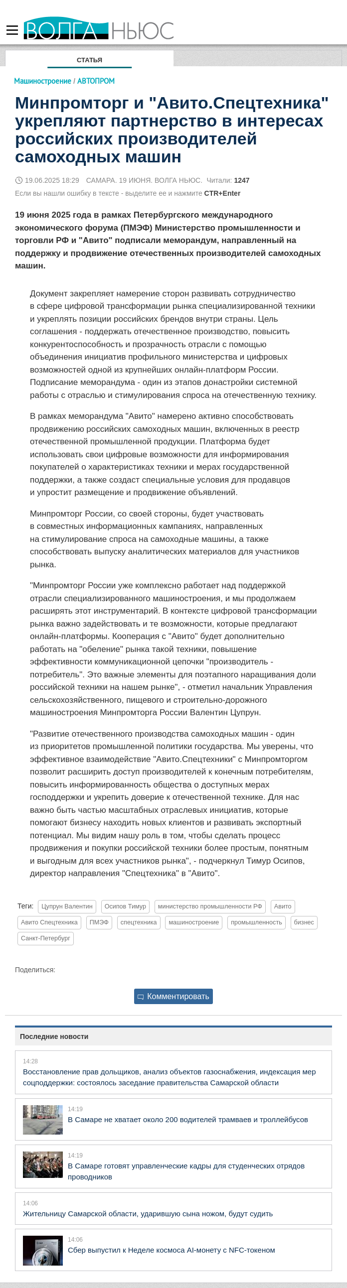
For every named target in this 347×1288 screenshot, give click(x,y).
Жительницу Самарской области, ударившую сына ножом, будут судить (148, 1213)
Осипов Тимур (125, 906)
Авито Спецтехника (49, 922)
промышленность (256, 922)
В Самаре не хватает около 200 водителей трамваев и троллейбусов (188, 1119)
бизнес (304, 922)
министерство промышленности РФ (210, 906)
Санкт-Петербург (45, 938)
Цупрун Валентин (67, 906)
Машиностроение (42, 81)
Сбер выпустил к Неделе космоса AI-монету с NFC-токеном (171, 1250)
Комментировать (173, 996)
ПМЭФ (99, 922)
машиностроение (194, 922)
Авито (283, 906)
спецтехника (139, 922)
